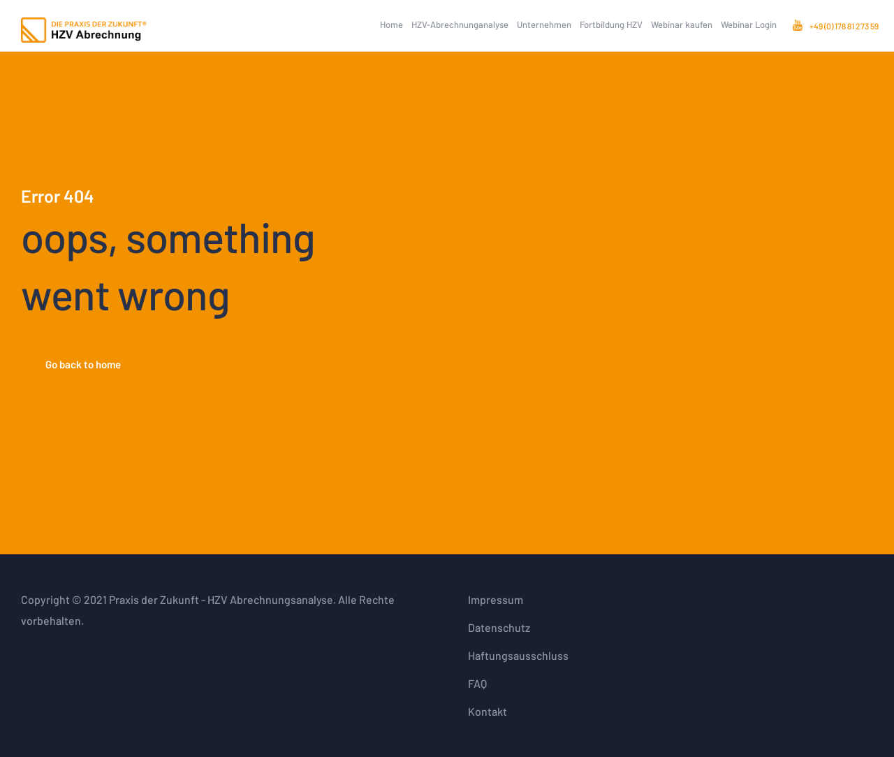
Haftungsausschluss (518, 655)
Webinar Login (749, 24)
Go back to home (83, 364)
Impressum (495, 599)
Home (391, 24)
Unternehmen (544, 24)
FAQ (477, 683)
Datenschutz (499, 627)
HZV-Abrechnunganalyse (459, 24)
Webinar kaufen (681, 24)
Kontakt (487, 711)
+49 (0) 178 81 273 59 (844, 26)
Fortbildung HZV (611, 24)
